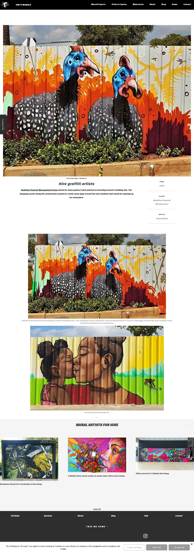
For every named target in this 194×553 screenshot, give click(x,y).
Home (174, 4)
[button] (187, 425)
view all (97, 509)
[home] (17, 6)
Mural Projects (98, 4)
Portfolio (15, 516)
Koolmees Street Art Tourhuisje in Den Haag (21, 484)
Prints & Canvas (119, 4)
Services (48, 516)
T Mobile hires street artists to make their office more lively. (96, 476)
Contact (187, 4)
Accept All (179, 547)
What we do (138, 4)
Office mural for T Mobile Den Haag (152, 473)
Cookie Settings (134, 547)
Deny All (157, 547)
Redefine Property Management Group (39, 190)
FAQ (146, 516)
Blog (163, 4)
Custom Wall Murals (76, 178)
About (152, 4)
